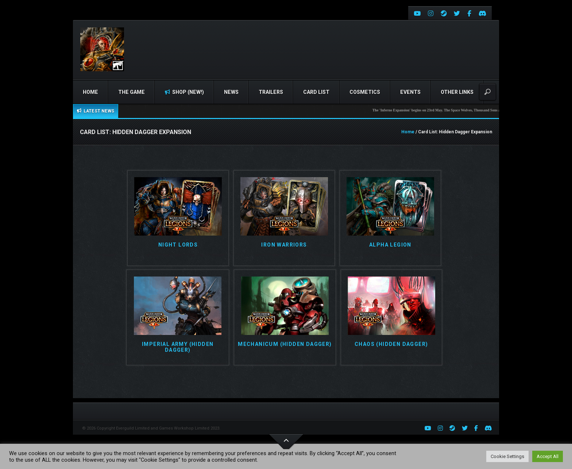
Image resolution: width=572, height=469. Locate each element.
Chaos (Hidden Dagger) (391, 344)
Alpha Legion (390, 245)
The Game (131, 92)
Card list (316, 92)
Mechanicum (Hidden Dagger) (285, 344)
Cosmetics (364, 92)
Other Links (457, 92)
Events (410, 92)
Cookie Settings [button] (507, 456)
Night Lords (178, 245)
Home (90, 92)
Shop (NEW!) (184, 92)
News (231, 92)
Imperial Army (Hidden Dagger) (177, 347)
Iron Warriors (284, 245)
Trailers (271, 92)
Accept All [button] (548, 456)
